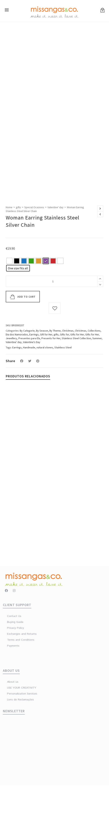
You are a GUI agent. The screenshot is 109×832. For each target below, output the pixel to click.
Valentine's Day (31, 388)
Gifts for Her (77, 381)
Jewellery (11, 385)
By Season (42, 377)
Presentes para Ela (29, 385)
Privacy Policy (15, 675)
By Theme (55, 377)
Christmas (68, 377)
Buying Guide (15, 669)
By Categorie (27, 377)
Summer (97, 385)
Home (9, 254)
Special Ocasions (34, 254)
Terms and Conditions (20, 686)
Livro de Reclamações (20, 746)
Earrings (34, 381)
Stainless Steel (63, 394)
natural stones (45, 394)
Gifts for (64, 381)
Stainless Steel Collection (76, 385)
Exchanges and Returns (22, 680)
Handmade (29, 394)
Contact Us (14, 663)
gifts (18, 254)
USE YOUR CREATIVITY (21, 734)
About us (12, 728)
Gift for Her (46, 381)
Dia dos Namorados (17, 381)
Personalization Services (22, 740)
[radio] (9, 307)
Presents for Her (50, 385)
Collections (94, 377)
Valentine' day (55, 254)
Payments (13, 692)
